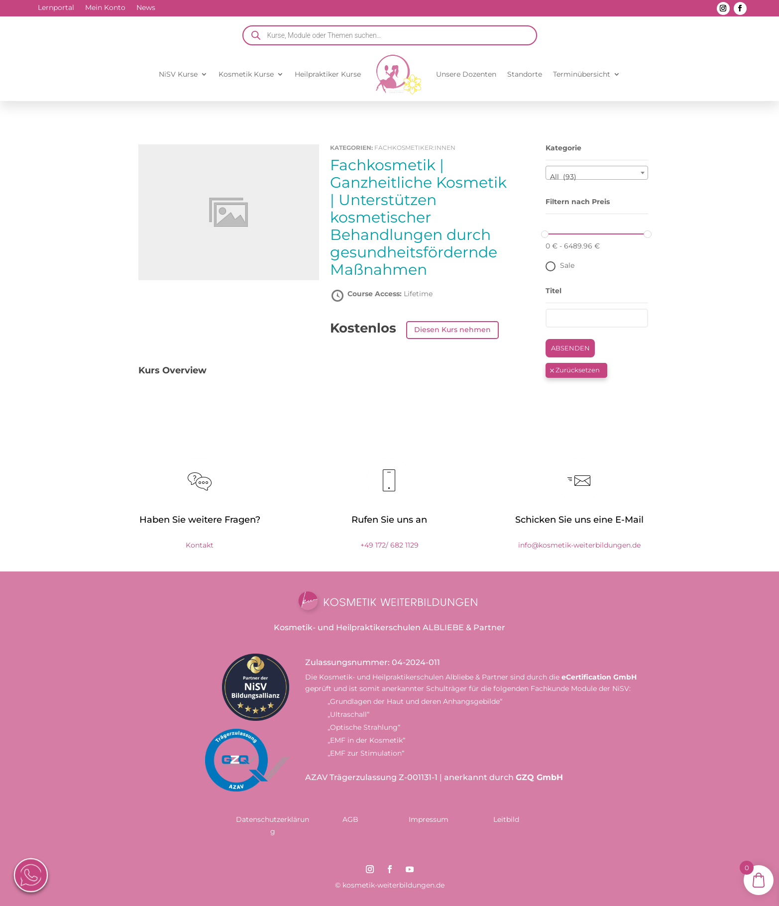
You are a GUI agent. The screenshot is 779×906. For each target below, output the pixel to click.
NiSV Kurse (178, 74)
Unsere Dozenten (466, 74)
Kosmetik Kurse (246, 74)
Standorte (524, 74)
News (145, 8)
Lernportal (56, 8)
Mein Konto (105, 8)
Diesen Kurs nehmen (452, 329)
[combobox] (597, 173)
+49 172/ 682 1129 (389, 545)
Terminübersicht (581, 74)
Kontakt (200, 545)
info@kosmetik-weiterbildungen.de (579, 545)
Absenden (570, 348)
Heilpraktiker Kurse (328, 74)
